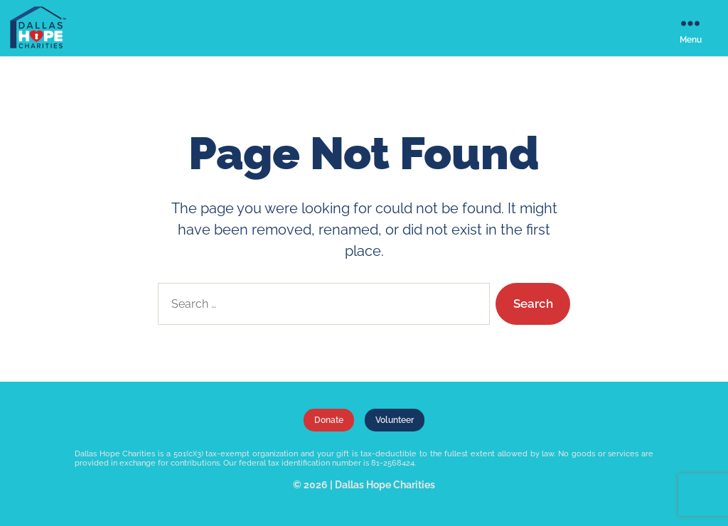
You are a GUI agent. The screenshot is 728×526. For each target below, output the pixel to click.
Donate (328, 420)
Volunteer (394, 420)
